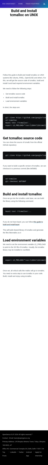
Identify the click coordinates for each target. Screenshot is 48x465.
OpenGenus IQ (7, 434)
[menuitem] (9, 3)
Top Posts (4, 454)
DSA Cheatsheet (8, 4)
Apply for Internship (38, 454)
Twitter (21, 452)
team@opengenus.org (22, 438)
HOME (20, 4)
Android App (29, 454)
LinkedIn (13, 452)
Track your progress (34, 4)
